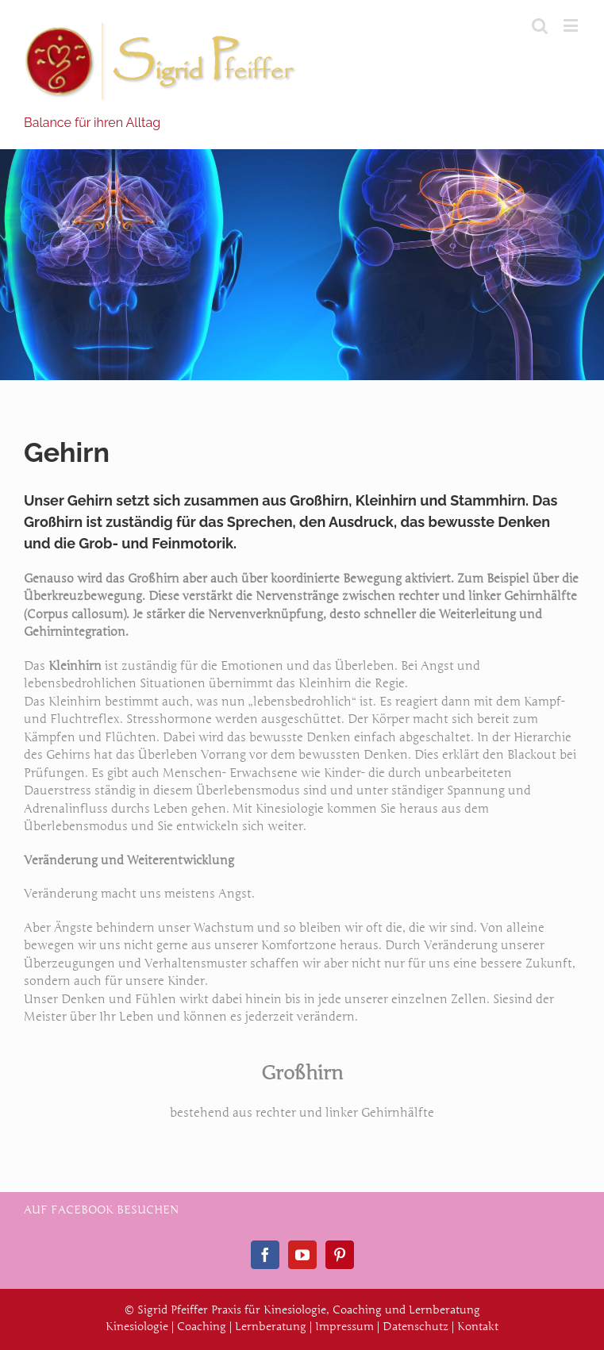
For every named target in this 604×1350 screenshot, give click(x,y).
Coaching (201, 1326)
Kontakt (477, 1326)
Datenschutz (415, 1326)
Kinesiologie (137, 1326)
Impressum (344, 1326)
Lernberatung (270, 1326)
